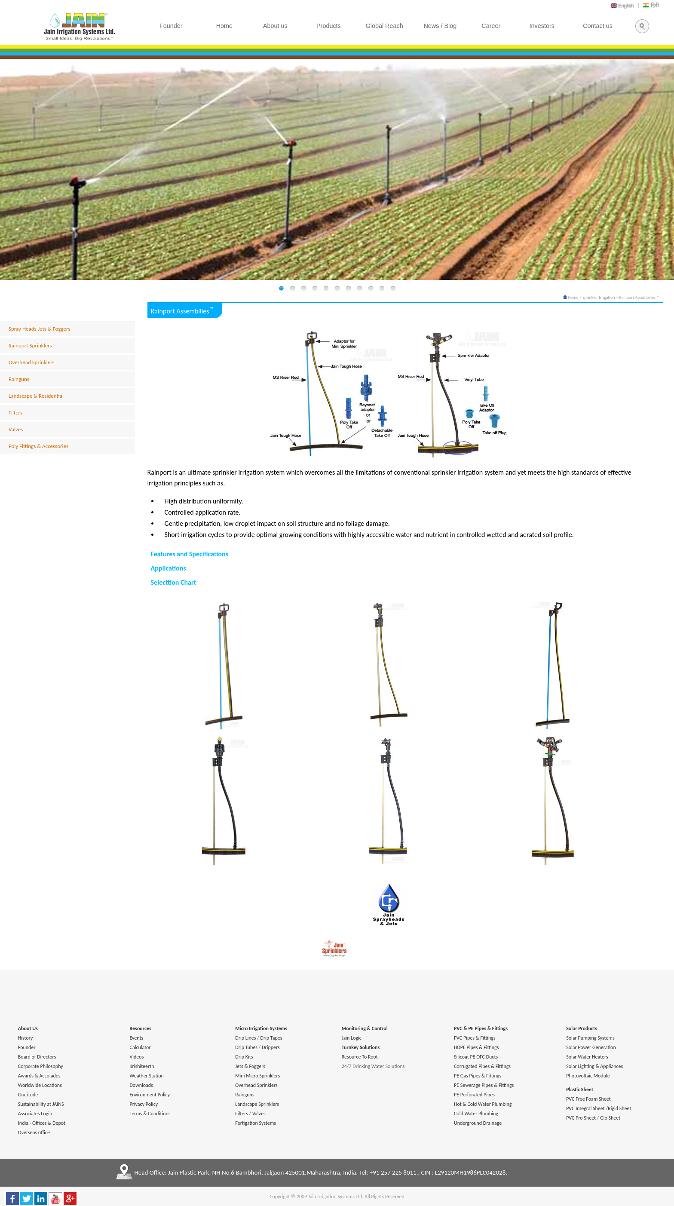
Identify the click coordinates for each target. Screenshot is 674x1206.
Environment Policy (149, 1095)
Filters (15, 412)
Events (136, 1038)
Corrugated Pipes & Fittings (482, 1066)
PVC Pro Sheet (581, 1118)
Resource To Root (360, 1057)
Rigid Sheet (619, 1108)
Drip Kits (244, 1057)
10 (381, 289)
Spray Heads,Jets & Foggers (39, 328)
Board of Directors (37, 1057)
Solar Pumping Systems (590, 1038)
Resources (140, 1028)
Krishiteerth (141, 1066)
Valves (16, 429)
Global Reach (384, 25)
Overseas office (34, 1132)
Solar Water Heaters (587, 1057)
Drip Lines (245, 1038)
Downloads (141, 1085)
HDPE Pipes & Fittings (476, 1047)
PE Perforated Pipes (474, 1095)
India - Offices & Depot (41, 1123)
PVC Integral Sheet (585, 1108)
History (25, 1038)
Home (571, 297)
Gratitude (28, 1095)
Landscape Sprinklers (257, 1104)
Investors (542, 25)
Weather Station (146, 1076)
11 (393, 289)
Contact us (598, 25)
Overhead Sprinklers (32, 362)
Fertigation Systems (255, 1123)
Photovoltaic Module (588, 1076)
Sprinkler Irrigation (598, 297)
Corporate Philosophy (40, 1066)
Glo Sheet (610, 1118)
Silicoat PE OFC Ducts (476, 1057)
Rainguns (19, 379)
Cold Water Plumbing (476, 1114)
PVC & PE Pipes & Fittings (481, 1028)
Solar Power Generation (591, 1047)
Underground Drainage (478, 1123)
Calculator (139, 1047)
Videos (136, 1057)
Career (490, 25)
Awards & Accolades (39, 1076)
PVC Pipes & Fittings (475, 1038)
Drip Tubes (246, 1047)
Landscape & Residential (36, 396)
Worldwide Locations (40, 1085)
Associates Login (35, 1114)
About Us (28, 1028)
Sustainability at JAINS (41, 1104)
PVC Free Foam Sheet (588, 1099)
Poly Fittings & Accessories (38, 446)
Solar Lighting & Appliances (594, 1066)
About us (275, 25)
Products (328, 25)
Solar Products (581, 1028)
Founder (27, 1047)
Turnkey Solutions (361, 1047)
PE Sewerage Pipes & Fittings (484, 1085)
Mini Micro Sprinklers (257, 1076)
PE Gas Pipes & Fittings (477, 1076)
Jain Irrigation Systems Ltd (335, 1197)
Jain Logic (352, 1038)
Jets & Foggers (250, 1066)
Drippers (271, 1047)
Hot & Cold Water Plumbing (483, 1104)
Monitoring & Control (365, 1028)
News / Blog (439, 25)
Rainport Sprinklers (30, 345)
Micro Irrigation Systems (261, 1028)
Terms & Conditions (149, 1114)
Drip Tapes (271, 1038)
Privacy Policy (143, 1104)
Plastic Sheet (579, 1089)
